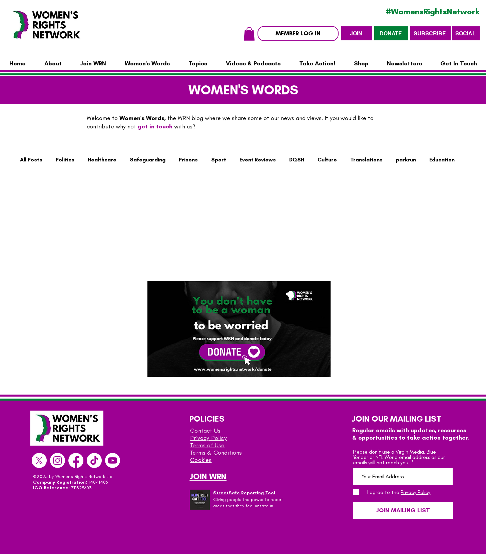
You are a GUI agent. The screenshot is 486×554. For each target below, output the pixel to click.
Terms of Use (207, 445)
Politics (65, 159)
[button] (249, 34)
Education (442, 159)
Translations (366, 159)
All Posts (31, 159)
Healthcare (102, 159)
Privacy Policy (208, 438)
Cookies (200, 460)
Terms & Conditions (216, 452)
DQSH (296, 159)
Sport (218, 159)
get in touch (155, 126)
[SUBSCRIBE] (430, 33)
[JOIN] (356, 33)
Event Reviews (257, 159)
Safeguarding (147, 159)
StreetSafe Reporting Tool (244, 493)
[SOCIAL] (466, 33)
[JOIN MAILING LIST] (403, 510)
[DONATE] (391, 33)
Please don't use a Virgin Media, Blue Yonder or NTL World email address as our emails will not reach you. (399, 457)
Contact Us (205, 430)
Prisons (188, 159)
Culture (327, 159)
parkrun (406, 159)
